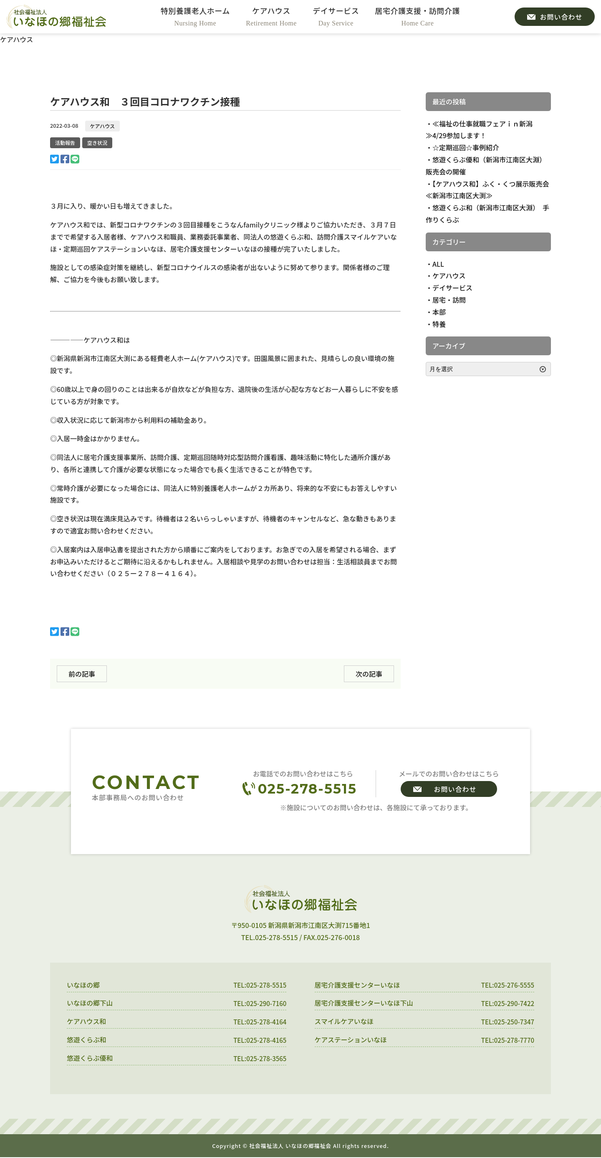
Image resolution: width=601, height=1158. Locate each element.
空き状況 (97, 142)
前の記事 (81, 674)
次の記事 (369, 674)
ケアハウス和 (86, 1022)
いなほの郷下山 (90, 1004)
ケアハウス (102, 125)
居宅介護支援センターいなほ (358, 985)
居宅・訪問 (449, 300)
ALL (438, 264)
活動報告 (65, 142)
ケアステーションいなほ (351, 1040)
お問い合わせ (455, 789)
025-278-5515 (307, 789)
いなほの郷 (83, 985)
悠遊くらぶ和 (87, 1040)
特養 (439, 324)
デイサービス (452, 288)
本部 (439, 312)
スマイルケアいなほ (345, 1022)
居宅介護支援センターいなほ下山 (365, 1004)
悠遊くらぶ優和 (90, 1059)
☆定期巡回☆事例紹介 (465, 147)
